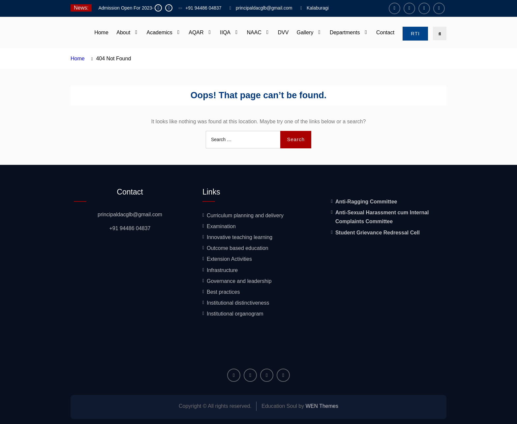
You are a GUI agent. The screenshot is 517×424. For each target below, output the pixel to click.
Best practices (223, 292)
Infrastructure (222, 270)
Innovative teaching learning (239, 237)
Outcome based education (237, 248)
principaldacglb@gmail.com (264, 8)
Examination (221, 226)
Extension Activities (229, 259)
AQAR (196, 32)
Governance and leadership (239, 281)
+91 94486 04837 (203, 8)
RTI (415, 33)
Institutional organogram (235, 314)
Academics (159, 32)
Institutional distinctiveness (238, 303)
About (123, 32)
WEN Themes (322, 406)
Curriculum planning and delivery (245, 215)
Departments (345, 32)
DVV (283, 32)
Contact (385, 32)
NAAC (254, 32)
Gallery (305, 32)
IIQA (225, 32)
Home (101, 32)
